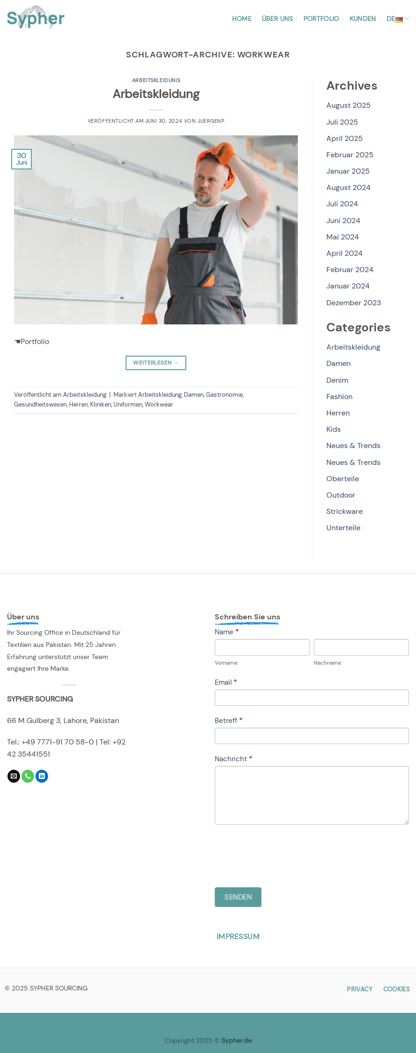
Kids (333, 429)
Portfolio (321, 18)
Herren (78, 404)
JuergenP (210, 121)
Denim (337, 380)
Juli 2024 (342, 204)
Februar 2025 (350, 155)
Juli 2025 (342, 122)
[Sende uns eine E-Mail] (13, 776)
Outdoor (340, 495)
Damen (194, 395)
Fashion (339, 396)
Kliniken (100, 404)
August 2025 (348, 105)
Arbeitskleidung (156, 80)
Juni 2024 (343, 220)
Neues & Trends (353, 445)
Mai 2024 (342, 237)
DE (398, 19)
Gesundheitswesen (40, 404)
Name (227, 632)
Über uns (277, 18)
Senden (238, 897)
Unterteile (343, 528)
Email (226, 682)
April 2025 (344, 138)
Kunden (363, 18)
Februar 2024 (350, 269)
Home (242, 18)
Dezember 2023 (353, 303)
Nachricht (233, 759)
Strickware (344, 511)
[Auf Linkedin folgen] (41, 776)
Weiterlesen (156, 362)
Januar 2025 (348, 171)
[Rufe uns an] (27, 776)
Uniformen (127, 404)
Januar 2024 (348, 286)
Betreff (228, 720)
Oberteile (342, 479)
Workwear (159, 404)
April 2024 (344, 253)
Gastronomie (224, 395)
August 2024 (348, 187)
